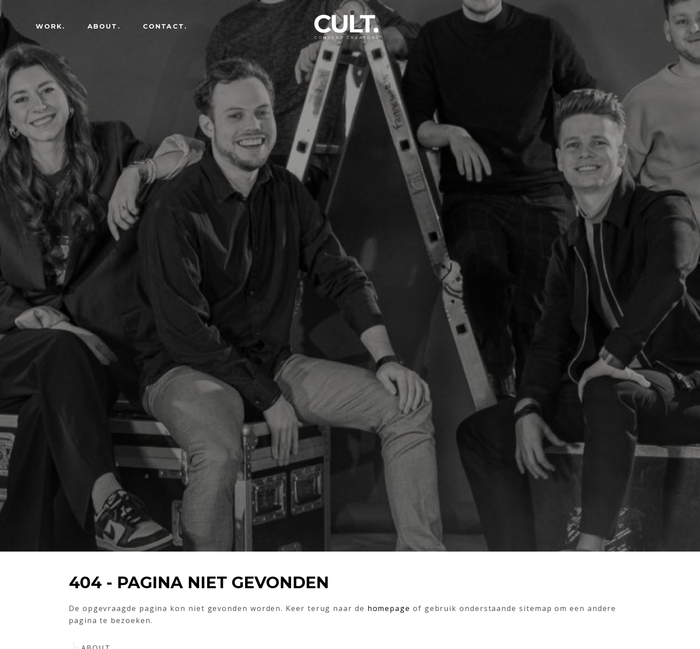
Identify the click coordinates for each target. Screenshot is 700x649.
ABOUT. (104, 26)
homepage (388, 608)
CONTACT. (165, 26)
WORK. (50, 26)
